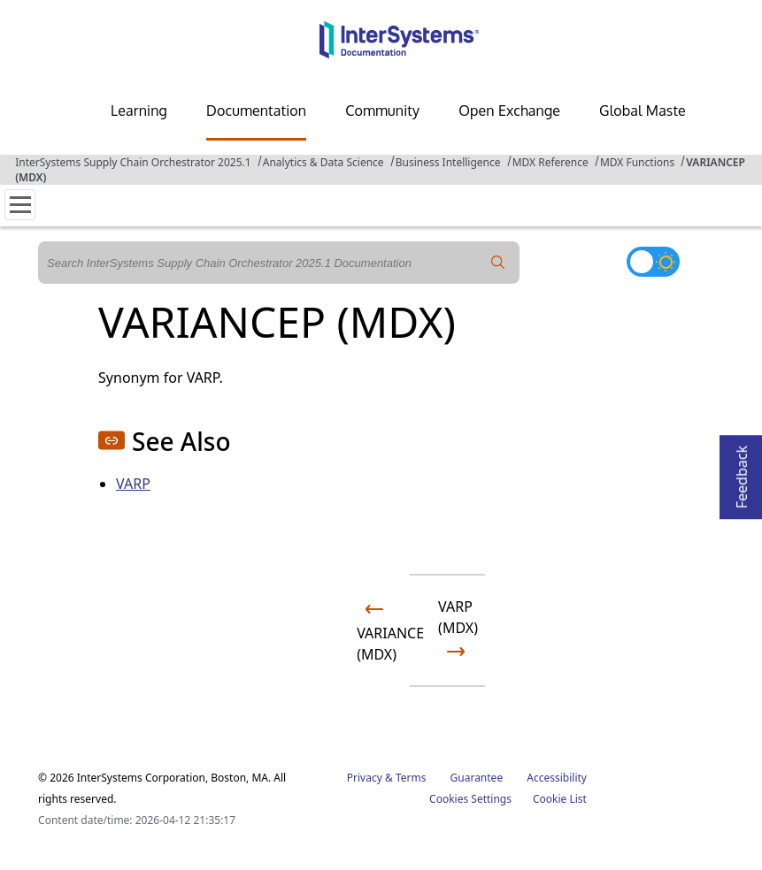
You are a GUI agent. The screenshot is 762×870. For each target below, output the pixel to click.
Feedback (741, 471)
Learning (139, 110)
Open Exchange (509, 110)
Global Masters (648, 110)
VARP (133, 483)
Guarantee (477, 777)
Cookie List (560, 798)
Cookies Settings (470, 799)
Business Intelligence (448, 162)
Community (382, 110)
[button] (111, 440)
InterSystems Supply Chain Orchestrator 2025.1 (132, 162)
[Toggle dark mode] (653, 262)
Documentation (256, 110)
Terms (411, 777)
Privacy (364, 777)
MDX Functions (637, 162)
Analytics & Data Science (323, 162)
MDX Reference (550, 162)
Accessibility (557, 777)
